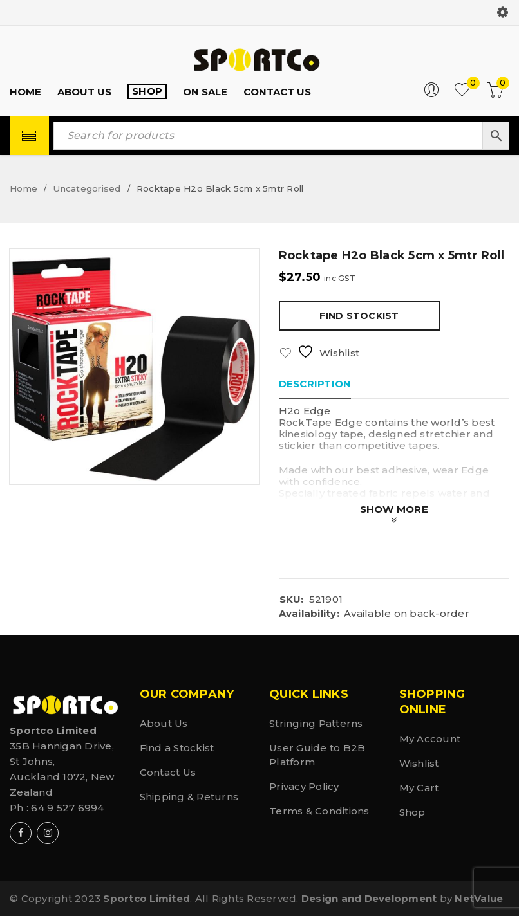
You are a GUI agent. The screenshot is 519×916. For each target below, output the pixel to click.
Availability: (309, 613)
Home (23, 188)
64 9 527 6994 (67, 808)
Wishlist (419, 763)
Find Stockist (359, 316)
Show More (394, 509)
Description (315, 384)
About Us (164, 723)
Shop (412, 812)
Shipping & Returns (189, 797)
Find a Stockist (177, 748)
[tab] (315, 384)
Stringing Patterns (316, 723)
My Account (430, 739)
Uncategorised (86, 188)
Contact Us (168, 772)
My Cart (419, 788)
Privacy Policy (304, 786)
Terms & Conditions (319, 811)
